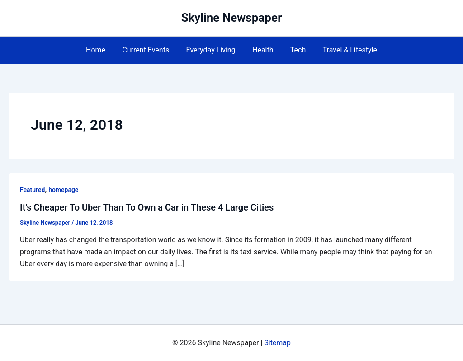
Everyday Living (211, 50)
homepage (63, 189)
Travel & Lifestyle (344, 50)
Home (101, 50)
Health (261, 50)
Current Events (149, 50)
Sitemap (277, 342)
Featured (32, 189)
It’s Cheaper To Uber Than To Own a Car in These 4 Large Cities (147, 207)
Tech (294, 50)
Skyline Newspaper (231, 17)
